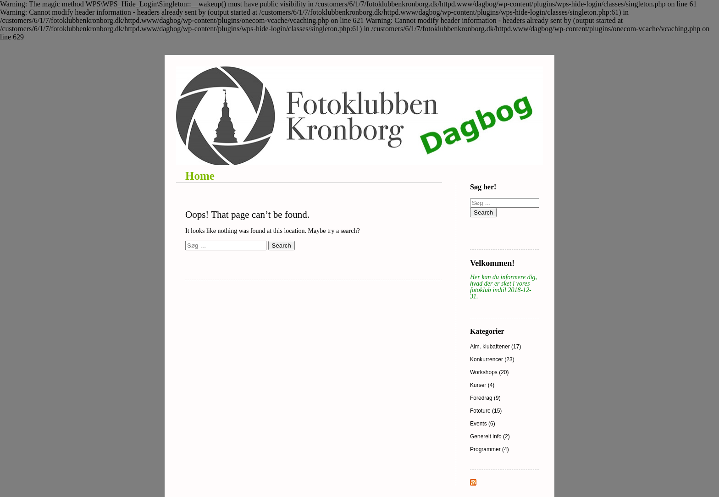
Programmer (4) (489, 449)
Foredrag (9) (485, 398)
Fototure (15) (486, 411)
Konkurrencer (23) (492, 359)
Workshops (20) (489, 372)
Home (200, 176)
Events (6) (482, 423)
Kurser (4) (482, 385)
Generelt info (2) (490, 436)
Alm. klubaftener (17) (495, 346)
